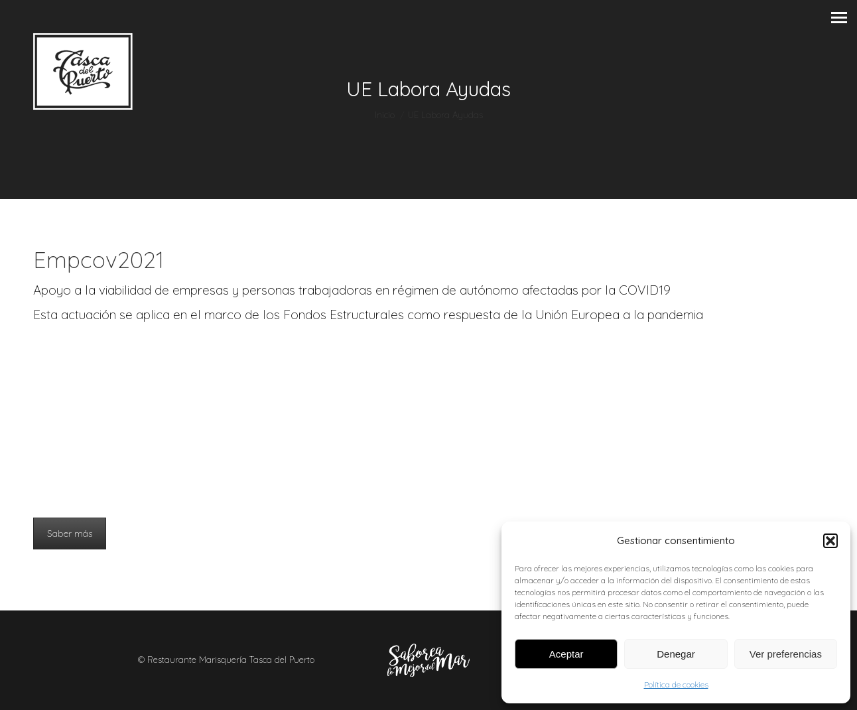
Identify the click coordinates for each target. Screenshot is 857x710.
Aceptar (566, 654)
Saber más (69, 533)
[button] (830, 540)
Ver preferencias (786, 654)
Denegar (676, 654)
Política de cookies (676, 684)
